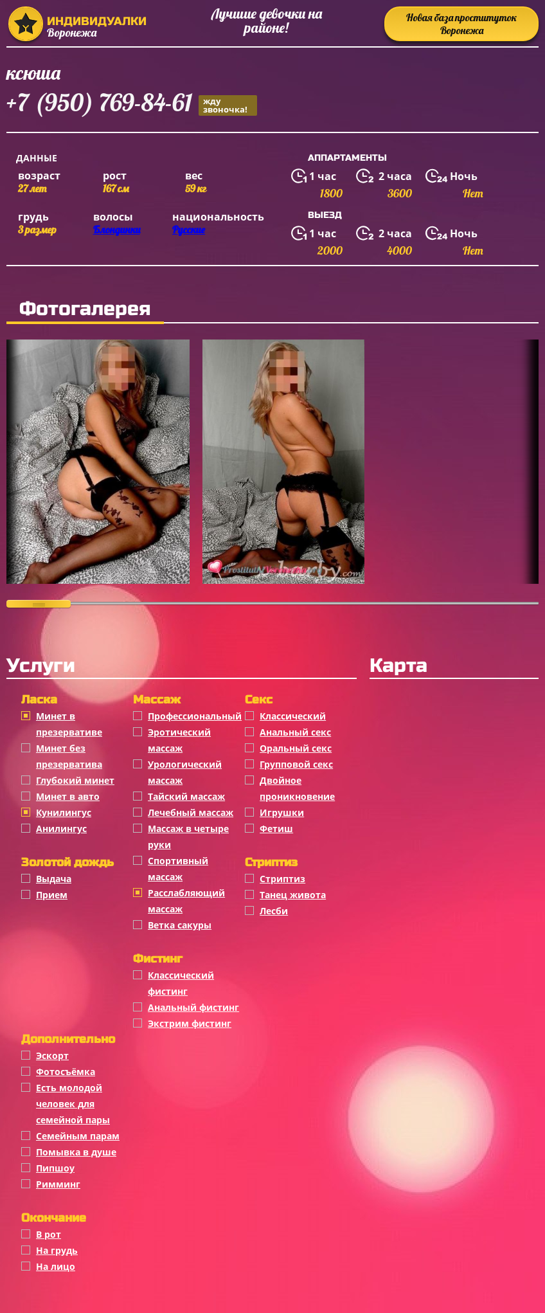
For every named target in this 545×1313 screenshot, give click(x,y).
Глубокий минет (75, 780)
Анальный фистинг (193, 1007)
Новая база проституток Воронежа (461, 24)
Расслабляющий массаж (186, 901)
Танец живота (293, 895)
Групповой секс (296, 764)
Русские (188, 229)
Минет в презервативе (69, 724)
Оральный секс (296, 748)
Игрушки (282, 812)
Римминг (58, 1184)
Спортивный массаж (178, 869)
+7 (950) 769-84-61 (131, 104)
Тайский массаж (186, 796)
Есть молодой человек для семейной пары (73, 1104)
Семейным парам (78, 1136)
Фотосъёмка (65, 1071)
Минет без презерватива (69, 756)
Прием (51, 895)
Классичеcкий (293, 716)
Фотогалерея (85, 308)
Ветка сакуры (179, 925)
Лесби (274, 911)
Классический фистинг (181, 983)
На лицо (55, 1266)
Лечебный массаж (190, 812)
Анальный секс (295, 732)
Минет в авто (68, 796)
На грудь (57, 1250)
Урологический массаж (185, 772)
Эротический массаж (179, 740)
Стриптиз (282, 879)
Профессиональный (195, 716)
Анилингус (61, 828)
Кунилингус (63, 812)
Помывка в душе (76, 1152)
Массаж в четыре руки (188, 836)
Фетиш (276, 828)
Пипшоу (55, 1168)
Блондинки (116, 229)
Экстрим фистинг (189, 1023)
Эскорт (52, 1055)
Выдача (53, 879)
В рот (48, 1234)
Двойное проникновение (297, 788)
